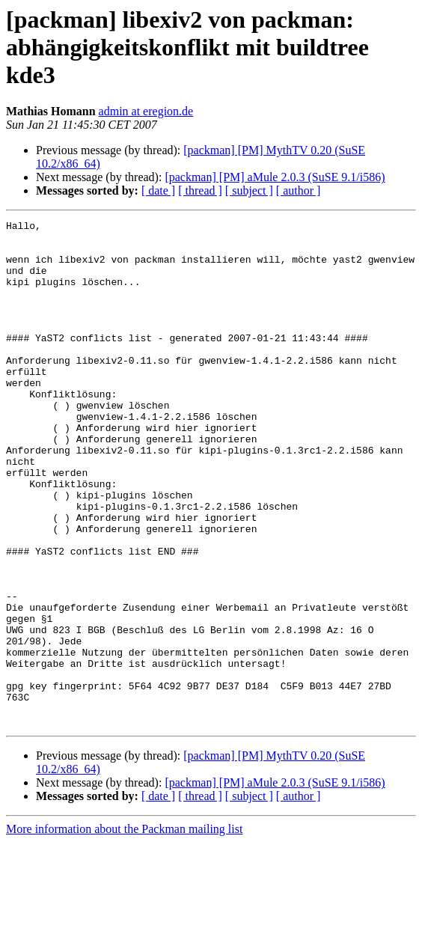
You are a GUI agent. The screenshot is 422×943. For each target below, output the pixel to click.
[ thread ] (200, 190)
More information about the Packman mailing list (124, 930)
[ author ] (298, 190)
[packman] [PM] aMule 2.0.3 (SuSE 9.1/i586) (275, 177)
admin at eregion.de (146, 111)
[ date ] (158, 190)
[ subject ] (249, 190)
